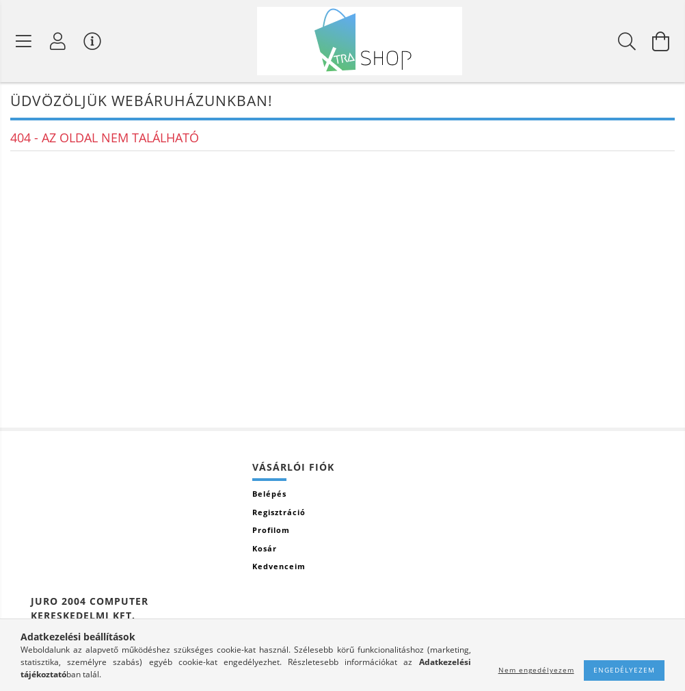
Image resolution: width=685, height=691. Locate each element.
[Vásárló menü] (92, 41)
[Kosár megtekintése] (661, 41)
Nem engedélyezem (536, 670)
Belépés (269, 493)
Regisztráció (279, 512)
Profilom (271, 530)
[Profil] (58, 41)
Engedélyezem (624, 670)
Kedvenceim (279, 566)
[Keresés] (627, 41)
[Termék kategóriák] (24, 41)
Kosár (264, 548)
